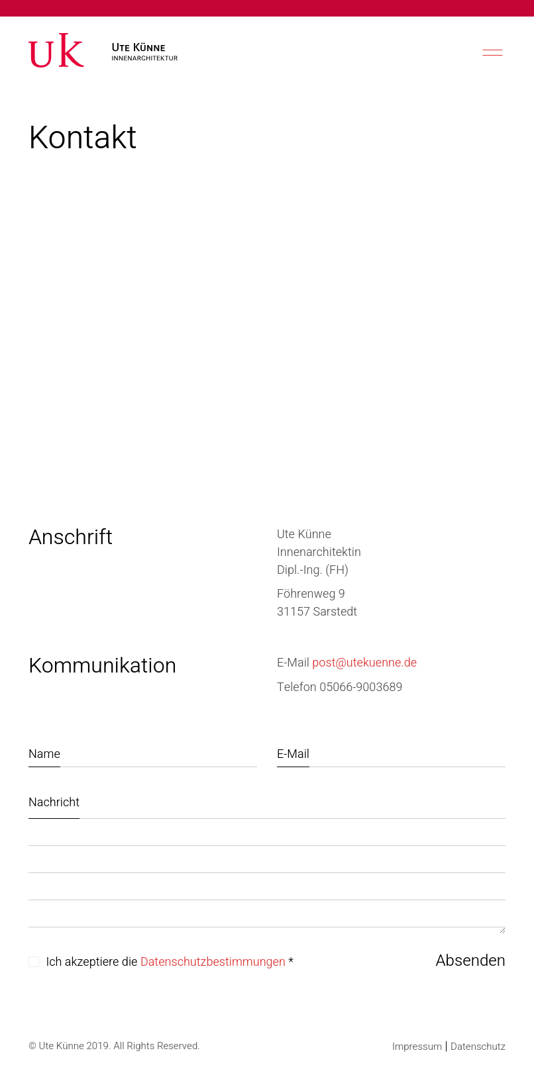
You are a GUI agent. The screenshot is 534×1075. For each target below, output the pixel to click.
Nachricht (54, 803)
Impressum (417, 1046)
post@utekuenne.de (364, 663)
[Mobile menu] (491, 52)
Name (44, 754)
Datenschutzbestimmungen (213, 962)
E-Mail (293, 754)
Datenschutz (478, 1046)
